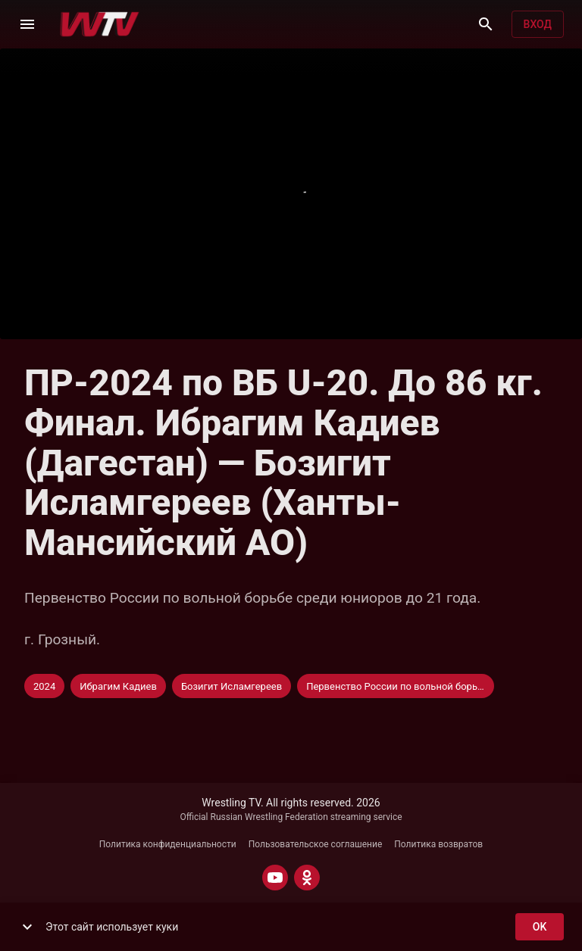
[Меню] (27, 24)
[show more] (27, 927)
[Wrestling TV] (99, 24)
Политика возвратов (438, 844)
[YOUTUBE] (275, 877)
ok (539, 927)
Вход (537, 24)
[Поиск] (486, 24)
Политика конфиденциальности (167, 844)
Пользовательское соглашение (316, 844)
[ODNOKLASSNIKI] (307, 877)
